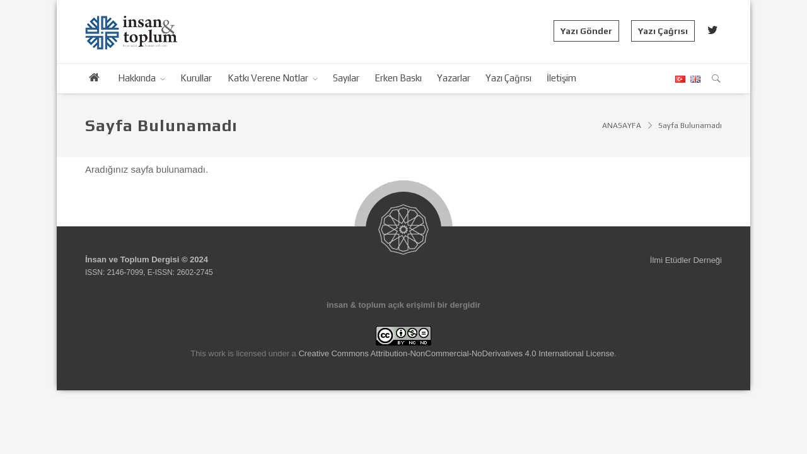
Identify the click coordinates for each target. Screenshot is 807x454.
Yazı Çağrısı (663, 31)
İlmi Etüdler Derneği (686, 260)
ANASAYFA (621, 125)
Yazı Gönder (586, 31)
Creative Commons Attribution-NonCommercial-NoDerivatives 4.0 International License (456, 353)
